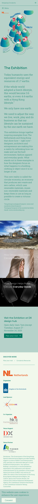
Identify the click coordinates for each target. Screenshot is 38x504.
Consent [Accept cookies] (9, 500)
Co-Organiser (7, 414)
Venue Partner (8, 442)
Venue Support (8, 428)
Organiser (7, 380)
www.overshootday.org (16, 210)
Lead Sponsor (7, 397)
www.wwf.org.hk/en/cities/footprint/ (19, 205)
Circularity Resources (24, 360)
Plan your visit (13, 335)
